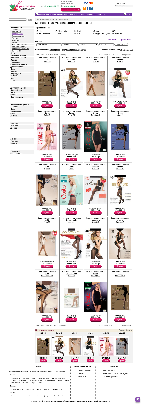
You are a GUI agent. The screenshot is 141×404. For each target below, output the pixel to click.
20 (121, 50)
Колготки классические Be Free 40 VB (47, 274)
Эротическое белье (18, 58)
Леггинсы (14, 76)
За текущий (15, 151)
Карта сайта (82, 377)
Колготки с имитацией (20, 49)
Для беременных (17, 67)
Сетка (14, 42)
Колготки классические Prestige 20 (95, 274)
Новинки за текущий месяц (18, 371)
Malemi (77, 31)
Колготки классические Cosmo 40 (120, 220)
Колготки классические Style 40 (47, 167)
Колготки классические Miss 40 (95, 60)
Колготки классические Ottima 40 (120, 167)
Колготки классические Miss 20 (47, 220)
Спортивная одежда (18, 64)
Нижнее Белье (16, 27)
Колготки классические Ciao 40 (71, 220)
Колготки (14, 30)
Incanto (58, 33)
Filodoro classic (43, 33)
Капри (12, 80)
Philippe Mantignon (102, 33)
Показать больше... (126, 330)
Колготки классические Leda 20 (71, 274)
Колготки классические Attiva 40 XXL (120, 274)
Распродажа (60, 371)
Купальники (15, 62)
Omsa (96, 31)
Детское (14, 100)
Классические (17, 34)
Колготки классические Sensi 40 (95, 220)
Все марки (117, 33)
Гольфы (13, 71)
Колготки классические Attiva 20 (71, 113)
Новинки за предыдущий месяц (41, 371)
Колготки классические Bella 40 (71, 60)
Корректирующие (18, 36)
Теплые (15, 38)
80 (128, 50)
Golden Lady (61, 31)
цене (58, 50)
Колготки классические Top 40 (71, 167)
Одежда (13, 60)
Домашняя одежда (18, 55)
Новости (81, 374)
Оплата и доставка (84, 371)
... (119, 55)
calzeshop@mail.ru (70, 6)
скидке (83, 50)
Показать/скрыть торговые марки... (120, 40)
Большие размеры (19, 47)
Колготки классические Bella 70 (120, 60)
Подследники (15, 74)
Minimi (77, 33)
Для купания (15, 111)
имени (52, 50)
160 (131, 50)
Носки (12, 69)
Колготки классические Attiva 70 (120, 113)
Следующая (126, 55)
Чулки (12, 53)
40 (124, 50)
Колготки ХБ (16, 51)
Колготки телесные (19, 44)
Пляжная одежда (17, 97)
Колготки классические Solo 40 (47, 113)
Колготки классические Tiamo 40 (95, 167)
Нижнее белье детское (19, 104)
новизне (75, 50)
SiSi (114, 31)
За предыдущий (17, 153)
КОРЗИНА (122, 4)
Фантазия (15, 40)
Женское (14, 123)
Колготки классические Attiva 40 (47, 60)
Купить (47, 106)
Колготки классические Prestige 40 (95, 113)
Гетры (12, 78)
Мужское (14, 126)
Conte (39, 31)
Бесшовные (16, 32)
